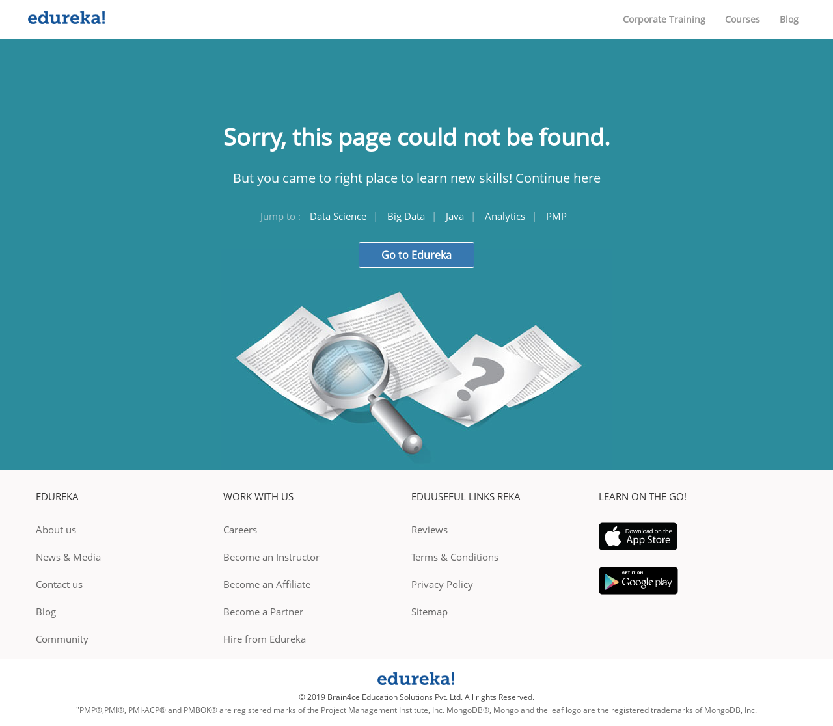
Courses (742, 19)
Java (455, 215)
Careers (240, 529)
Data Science (338, 215)
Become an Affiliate (266, 584)
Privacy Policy (442, 584)
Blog (789, 19)
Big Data (406, 215)
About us (56, 529)
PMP (556, 215)
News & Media (68, 556)
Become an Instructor (271, 556)
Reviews (429, 529)
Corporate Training (664, 19)
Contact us (59, 584)
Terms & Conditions (454, 556)
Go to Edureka (416, 255)
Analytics (505, 215)
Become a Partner (263, 611)
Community (62, 638)
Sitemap (429, 611)
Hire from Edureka (264, 638)
